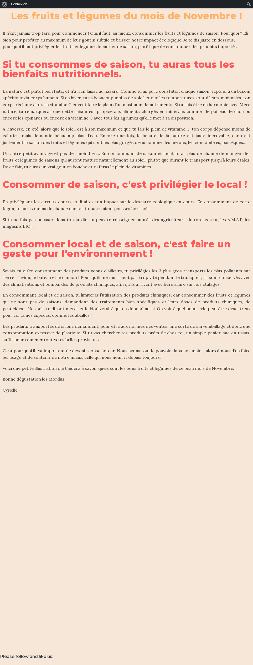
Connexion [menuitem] (19, 4)
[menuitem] (4, 4)
